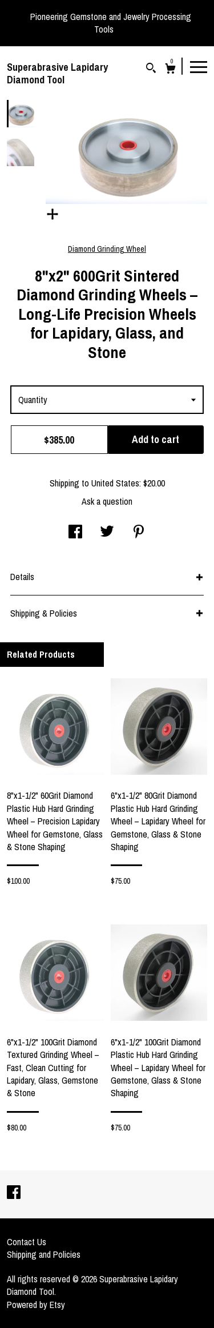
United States (115, 483)
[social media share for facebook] (75, 532)
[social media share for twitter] (107, 532)
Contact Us (26, 1242)
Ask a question (107, 501)
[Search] (151, 69)
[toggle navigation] (198, 66)
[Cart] (170, 70)
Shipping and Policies (43, 1254)
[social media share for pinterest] (139, 532)
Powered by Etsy (36, 1304)
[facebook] (14, 1193)
